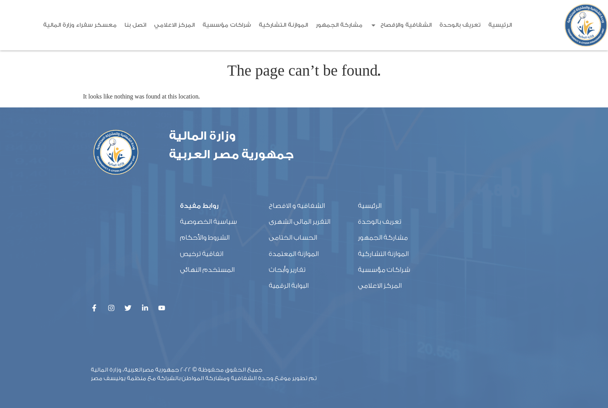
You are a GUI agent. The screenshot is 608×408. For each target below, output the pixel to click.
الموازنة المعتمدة (294, 254)
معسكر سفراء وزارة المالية (80, 25)
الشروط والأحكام (205, 237)
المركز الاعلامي (174, 25)
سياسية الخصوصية (208, 221)
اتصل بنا (135, 25)
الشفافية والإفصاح (401, 25)
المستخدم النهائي (207, 269)
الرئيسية (500, 25)
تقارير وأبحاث (287, 269)
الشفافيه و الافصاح (297, 205)
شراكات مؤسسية (226, 25)
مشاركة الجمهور (339, 25)
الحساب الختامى (293, 237)
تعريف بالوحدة (459, 25)
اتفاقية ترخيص (201, 254)
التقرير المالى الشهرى (299, 221)
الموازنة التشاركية (283, 25)
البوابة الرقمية (289, 285)
